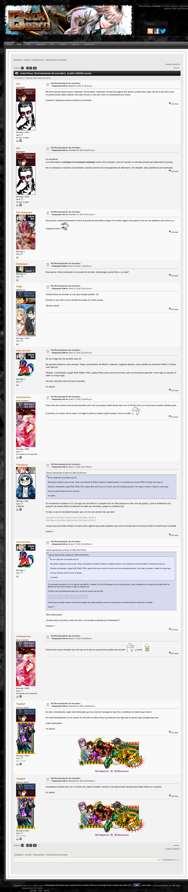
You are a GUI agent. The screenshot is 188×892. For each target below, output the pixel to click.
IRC (52, 44)
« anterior (168, 64)
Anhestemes (23, 397)
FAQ (28, 44)
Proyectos (40, 44)
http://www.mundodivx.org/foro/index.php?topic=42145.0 (71, 520)
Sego (19, 286)
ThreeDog (22, 464)
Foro (19, 44)
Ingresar (75, 44)
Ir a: (158, 860)
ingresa (174, 6)
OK (137, 885)
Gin (18, 83)
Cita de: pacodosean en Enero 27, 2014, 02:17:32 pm (66, 550)
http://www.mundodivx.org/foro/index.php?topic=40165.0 (71, 517)
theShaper (22, 263)
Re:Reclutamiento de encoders (65, 83)
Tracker (62, 44)
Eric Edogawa (24, 212)
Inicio (9, 44)
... (25, 68)
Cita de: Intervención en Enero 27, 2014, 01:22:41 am (66, 473)
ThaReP (20, 704)
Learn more (146, 885)
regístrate (183, 6)
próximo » (177, 64)
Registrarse (89, 44)
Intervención (23, 350)
